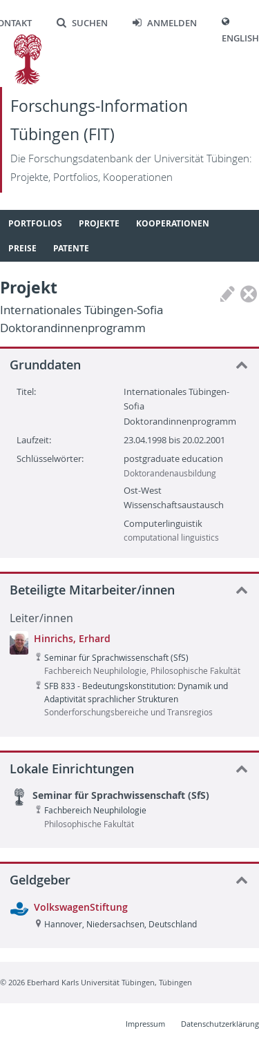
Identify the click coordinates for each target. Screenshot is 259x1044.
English (240, 38)
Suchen (82, 23)
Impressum (145, 1023)
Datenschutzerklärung (220, 1023)
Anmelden (165, 23)
